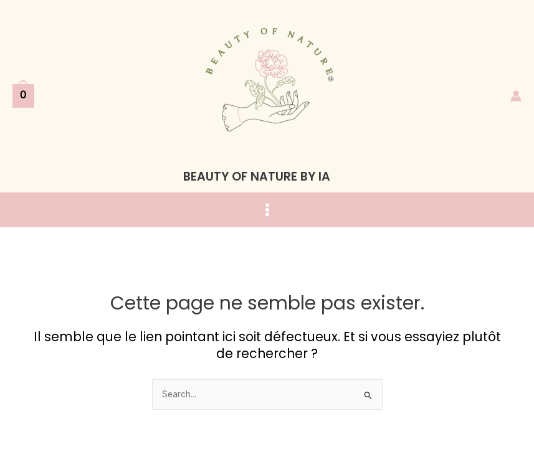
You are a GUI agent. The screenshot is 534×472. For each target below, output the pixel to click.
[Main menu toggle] (267, 210)
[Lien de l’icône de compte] (516, 95)
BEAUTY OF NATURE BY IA (256, 176)
